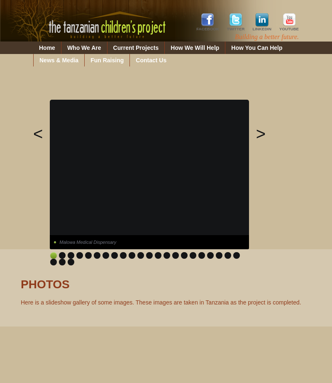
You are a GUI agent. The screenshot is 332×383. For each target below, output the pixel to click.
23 (53, 262)
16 (184, 255)
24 (62, 262)
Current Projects (136, 47)
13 (158, 255)
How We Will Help (195, 47)
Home (47, 47)
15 (175, 255)
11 (140, 255)
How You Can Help (256, 47)
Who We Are (84, 47)
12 (149, 255)
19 (210, 255)
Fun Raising (107, 60)
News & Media (58, 60)
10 (132, 255)
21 (228, 255)
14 (167, 255)
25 (71, 262)
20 (219, 255)
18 (201, 255)
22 (236, 255)
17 (193, 255)
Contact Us (151, 60)
